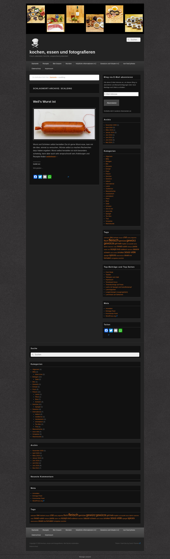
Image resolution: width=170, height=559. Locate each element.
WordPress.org (111, 316)
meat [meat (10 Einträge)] (119, 246)
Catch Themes (134, 543)
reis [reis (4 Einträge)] (109, 249)
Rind (107, 201)
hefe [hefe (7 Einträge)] (119, 244)
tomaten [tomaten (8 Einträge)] (107, 258)
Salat (107, 203)
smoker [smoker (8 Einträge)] (120, 252)
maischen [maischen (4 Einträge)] (110, 246)
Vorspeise (109, 221)
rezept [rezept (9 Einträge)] (113, 249)
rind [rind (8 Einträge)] (118, 249)
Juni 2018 (109, 135)
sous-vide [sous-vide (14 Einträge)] (130, 252)
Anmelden (109, 308)
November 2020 (111, 125)
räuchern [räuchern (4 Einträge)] (130, 249)
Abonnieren (112, 103)
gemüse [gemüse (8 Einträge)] (122, 241)
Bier (107, 164)
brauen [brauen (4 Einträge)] (121, 237)
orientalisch (109, 196)
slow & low (109, 209)
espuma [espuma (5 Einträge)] (133, 237)
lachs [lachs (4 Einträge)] (135, 244)
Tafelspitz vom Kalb (112, 277)
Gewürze (109, 179)
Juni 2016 (109, 140)
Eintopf (108, 169)
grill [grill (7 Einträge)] (116, 244)
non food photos (129, 64)
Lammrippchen (111, 289)
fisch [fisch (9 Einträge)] (106, 241)
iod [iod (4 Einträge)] (128, 244)
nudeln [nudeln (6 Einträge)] (124, 246)
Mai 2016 (109, 142)
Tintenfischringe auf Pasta (114, 284)
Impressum (49, 69)
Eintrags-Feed (110, 311)
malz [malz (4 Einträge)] (115, 246)
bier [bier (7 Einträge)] (111, 237)
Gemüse (108, 176)
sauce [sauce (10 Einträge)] (136, 249)
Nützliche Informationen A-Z (86, 64)
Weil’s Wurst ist (44, 101)
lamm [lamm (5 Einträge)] (106, 246)
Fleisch (108, 174)
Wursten (69, 64)
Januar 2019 (110, 132)
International (110, 184)
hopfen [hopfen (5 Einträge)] (124, 244)
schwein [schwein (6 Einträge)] (107, 252)
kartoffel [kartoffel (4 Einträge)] (131, 244)
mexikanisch (110, 194)
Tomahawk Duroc (111, 282)
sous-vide (109, 211)
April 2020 (109, 127)
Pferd (107, 199)
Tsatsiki (108, 275)
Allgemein (109, 156)
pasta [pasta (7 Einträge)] (135, 246)
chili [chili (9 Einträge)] (125, 237)
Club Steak (109, 272)
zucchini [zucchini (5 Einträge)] (121, 258)
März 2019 (109, 130)
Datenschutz (36, 69)
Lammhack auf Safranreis (114, 294)
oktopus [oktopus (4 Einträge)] (130, 246)
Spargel (108, 214)
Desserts (109, 166)
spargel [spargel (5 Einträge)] (106, 255)
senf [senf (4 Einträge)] (111, 252)
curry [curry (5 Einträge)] (129, 237)
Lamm (108, 186)
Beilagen (109, 161)
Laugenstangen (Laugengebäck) (117, 292)
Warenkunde (110, 223)
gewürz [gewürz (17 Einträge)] (131, 240)
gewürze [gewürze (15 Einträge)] (109, 243)
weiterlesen (52, 157)
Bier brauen (57, 64)
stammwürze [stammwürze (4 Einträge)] (120, 255)
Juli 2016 (109, 137)
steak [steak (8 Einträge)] (126, 255)
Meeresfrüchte (110, 191)
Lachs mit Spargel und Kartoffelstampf (119, 287)
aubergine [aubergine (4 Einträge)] (106, 237)
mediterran (109, 189)
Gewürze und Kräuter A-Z (109, 64)
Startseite (35, 64)
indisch (108, 181)
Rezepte (46, 64)
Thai (107, 219)
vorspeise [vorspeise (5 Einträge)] (115, 258)
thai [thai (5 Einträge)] (130, 255)
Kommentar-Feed (112, 313)
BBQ (107, 159)
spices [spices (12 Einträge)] (112, 255)
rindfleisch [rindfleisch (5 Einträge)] (123, 249)
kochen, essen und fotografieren (62, 52)
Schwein (108, 206)
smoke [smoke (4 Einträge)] (115, 252)
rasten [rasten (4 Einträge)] (105, 249)
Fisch (107, 171)
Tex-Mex (108, 216)
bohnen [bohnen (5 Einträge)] (115, 237)
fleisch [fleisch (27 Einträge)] (114, 240)
